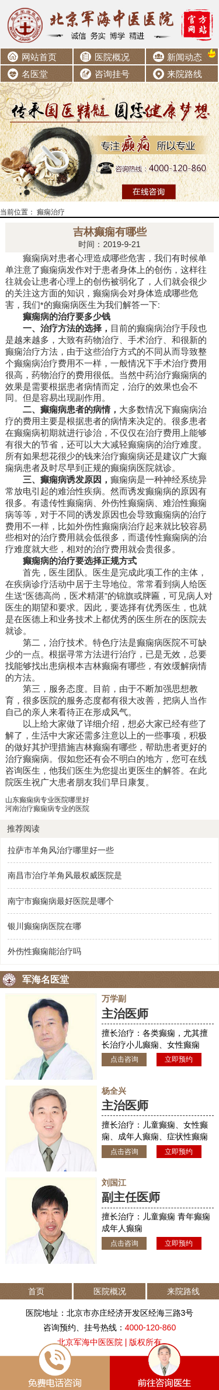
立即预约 (179, 1059)
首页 (36, 1291)
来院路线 (184, 74)
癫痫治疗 (51, 212)
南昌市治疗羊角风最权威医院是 (65, 875)
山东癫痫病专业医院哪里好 (47, 799)
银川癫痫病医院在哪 (44, 926)
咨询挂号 (112, 74)
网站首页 (39, 57)
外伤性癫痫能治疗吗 (44, 951)
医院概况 (112, 57)
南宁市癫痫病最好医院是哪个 (61, 901)
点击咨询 (124, 1059)
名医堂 (35, 74)
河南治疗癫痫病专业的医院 (47, 808)
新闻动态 (184, 57)
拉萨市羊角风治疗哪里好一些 (61, 850)
